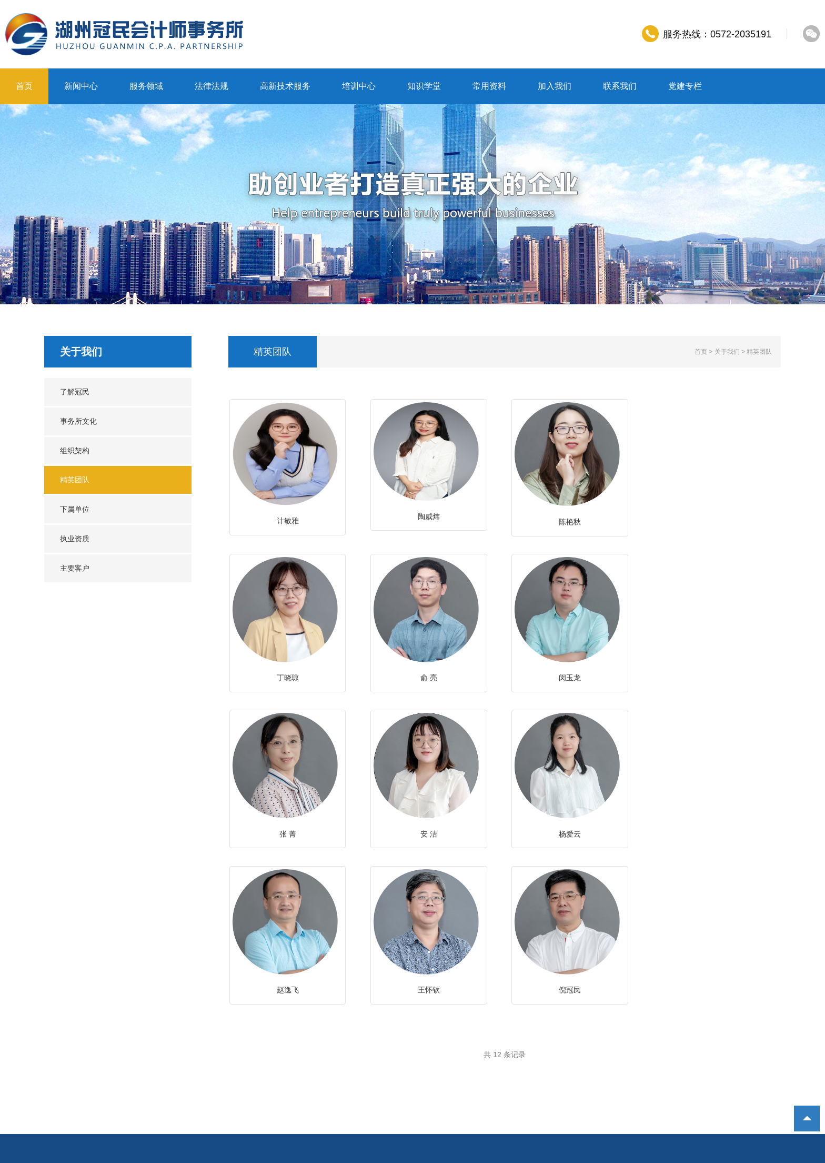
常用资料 (489, 86)
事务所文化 (78, 421)
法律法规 (211, 86)
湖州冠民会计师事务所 (153, 1100)
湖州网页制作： (337, 1100)
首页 (24, 86)
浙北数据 (378, 1100)
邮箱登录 (288, 1100)
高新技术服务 (285, 86)
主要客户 (74, 568)
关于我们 (727, 351)
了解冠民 (74, 391)
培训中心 (359, 86)
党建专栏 (685, 86)
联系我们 (620, 86)
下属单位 (74, 509)
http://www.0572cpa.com (106, 1084)
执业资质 (74, 538)
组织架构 (74, 450)
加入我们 (554, 86)
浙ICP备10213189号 (232, 1100)
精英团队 (74, 479)
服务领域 (146, 86)
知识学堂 (424, 86)
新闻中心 (81, 86)
